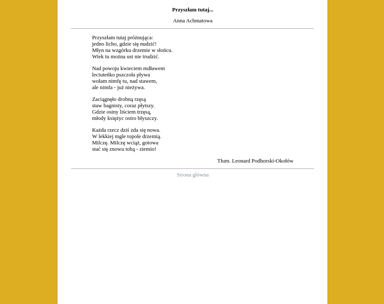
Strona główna (192, 174)
